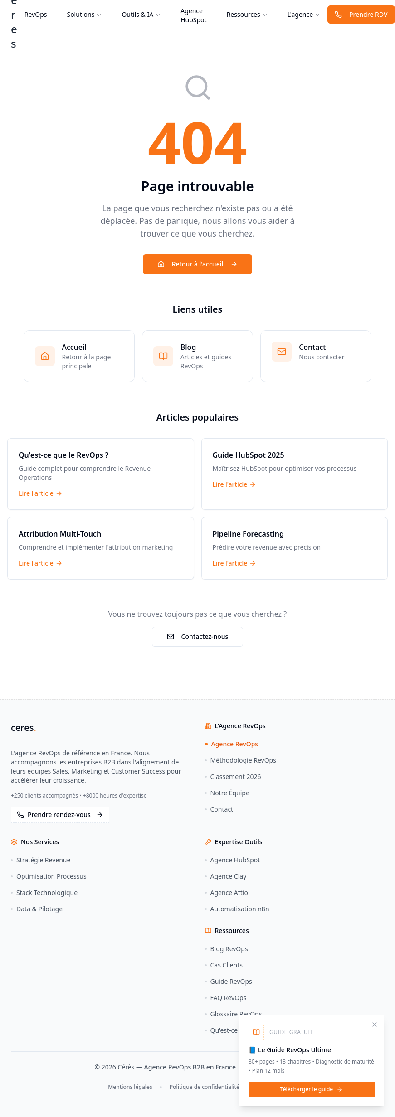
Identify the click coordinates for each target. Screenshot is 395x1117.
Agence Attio (227, 892)
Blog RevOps (226, 948)
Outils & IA (141, 14)
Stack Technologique (44, 892)
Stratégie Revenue (40, 860)
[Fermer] (374, 1024)
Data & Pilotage (37, 908)
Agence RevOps (231, 744)
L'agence (304, 14)
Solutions (84, 14)
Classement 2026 (233, 776)
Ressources (247, 14)
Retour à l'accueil (197, 264)
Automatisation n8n (237, 908)
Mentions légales (130, 1087)
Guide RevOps (228, 981)
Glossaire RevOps (233, 1014)
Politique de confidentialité (204, 1087)
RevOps (35, 14)
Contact (219, 809)
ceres (23, 727)
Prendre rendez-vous (60, 814)
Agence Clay (226, 876)
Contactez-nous (198, 636)
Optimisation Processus (49, 876)
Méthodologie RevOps (240, 760)
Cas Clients (224, 965)
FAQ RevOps (226, 997)
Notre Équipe (227, 792)
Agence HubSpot (193, 15)
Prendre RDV (361, 14)
